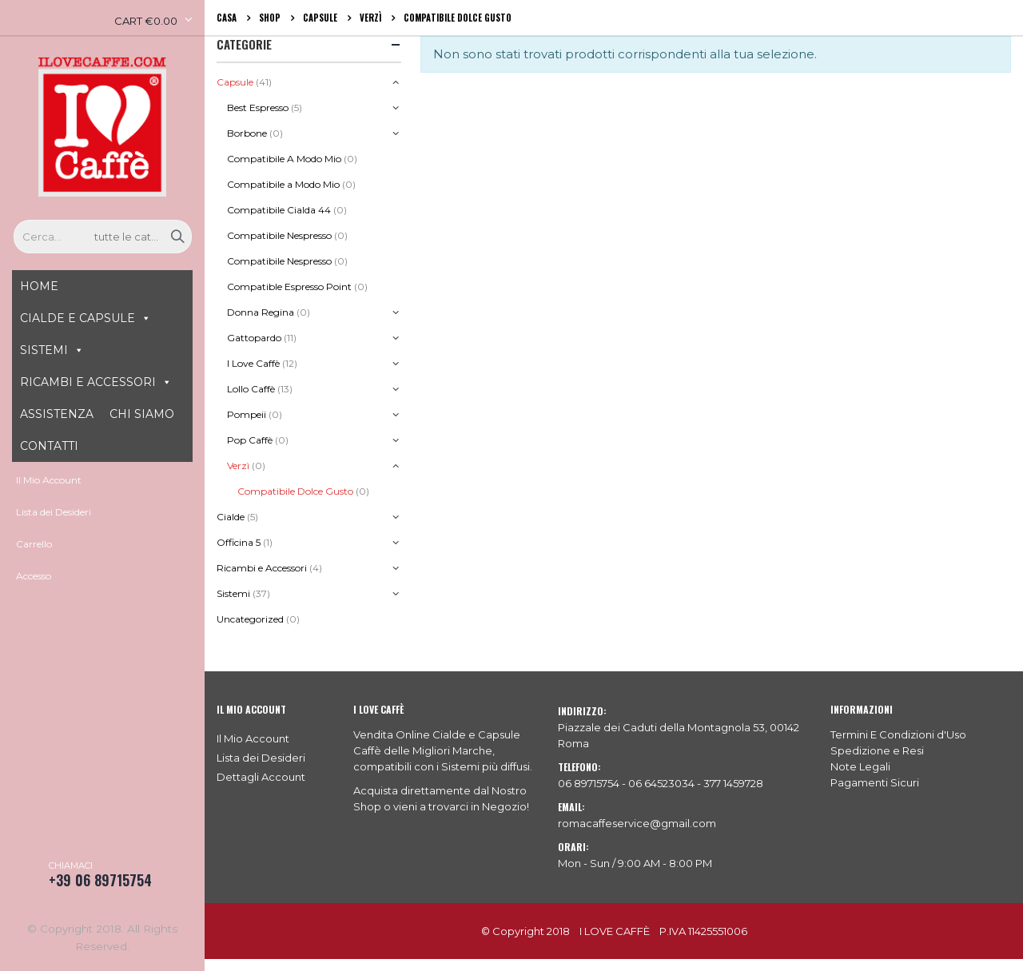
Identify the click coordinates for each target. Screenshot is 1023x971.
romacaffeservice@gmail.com (637, 823)
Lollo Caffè (251, 389)
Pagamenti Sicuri (874, 782)
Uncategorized (250, 619)
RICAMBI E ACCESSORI (88, 382)
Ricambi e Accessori (262, 568)
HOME (39, 286)
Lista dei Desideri (53, 512)
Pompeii (246, 414)
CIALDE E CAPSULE (77, 318)
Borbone (247, 133)
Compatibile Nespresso (279, 235)
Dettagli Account (261, 776)
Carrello (34, 544)
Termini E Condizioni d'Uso (898, 734)
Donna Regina (260, 312)
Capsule (235, 82)
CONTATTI (49, 446)
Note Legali (860, 766)
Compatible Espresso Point (289, 286)
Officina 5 (239, 542)
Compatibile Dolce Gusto (295, 491)
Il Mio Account (49, 480)
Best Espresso (258, 107)
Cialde (231, 517)
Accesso (33, 576)
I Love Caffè (253, 363)
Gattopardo (254, 338)
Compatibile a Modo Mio (283, 184)
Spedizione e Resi (877, 750)
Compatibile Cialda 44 (279, 210)
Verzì (238, 466)
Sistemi (233, 593)
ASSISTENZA (57, 414)
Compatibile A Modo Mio (284, 159)
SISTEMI (44, 350)
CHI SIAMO (141, 414)
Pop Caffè (250, 440)
